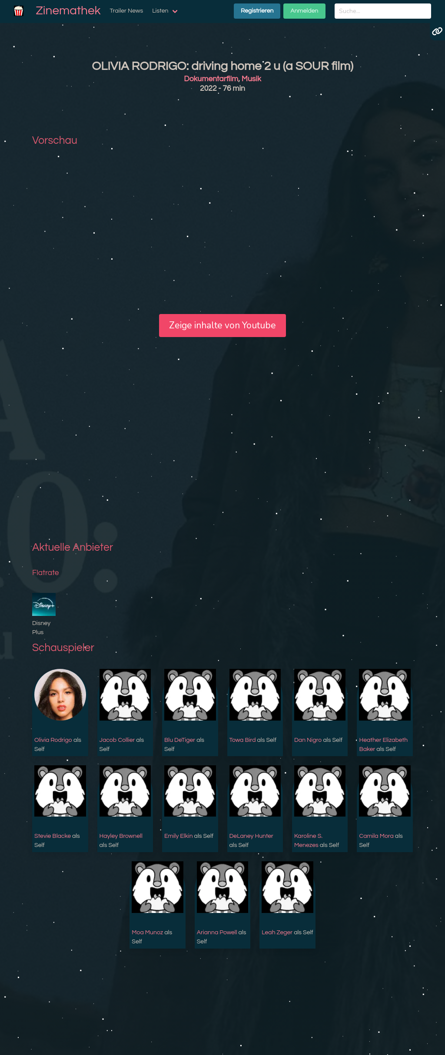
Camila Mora (376, 836)
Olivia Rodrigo (53, 740)
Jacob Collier (117, 740)
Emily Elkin (178, 836)
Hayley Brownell (121, 836)
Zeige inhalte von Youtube (222, 325)
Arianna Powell (217, 932)
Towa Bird (242, 740)
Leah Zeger (277, 932)
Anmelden (304, 11)
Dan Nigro (308, 740)
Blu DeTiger (179, 740)
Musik (251, 79)
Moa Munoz (147, 932)
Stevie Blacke (52, 836)
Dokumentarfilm (211, 79)
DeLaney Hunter (251, 836)
